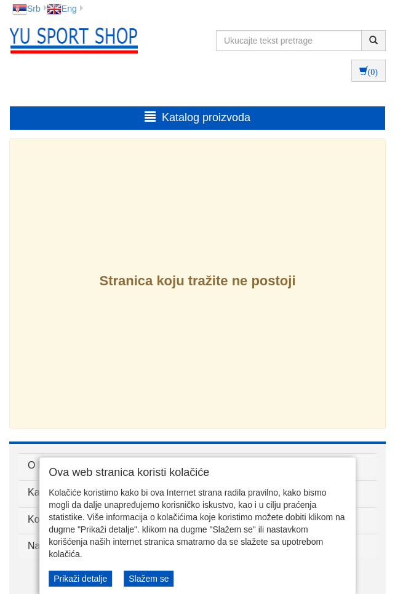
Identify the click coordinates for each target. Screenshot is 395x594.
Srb (26, 9)
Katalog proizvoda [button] (197, 117)
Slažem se (149, 579)
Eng (62, 9)
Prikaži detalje (80, 579)
